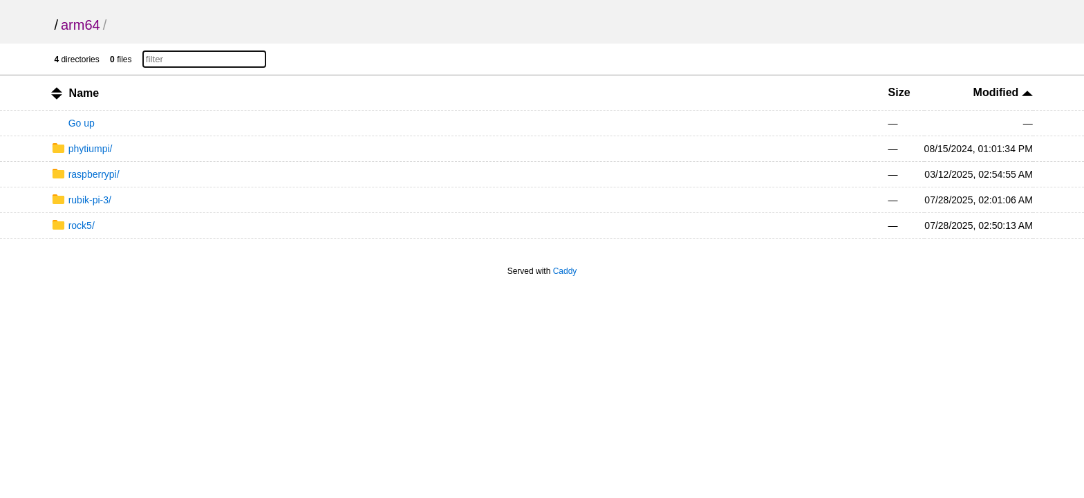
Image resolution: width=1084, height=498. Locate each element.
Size (899, 92)
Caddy (565, 271)
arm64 (80, 25)
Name (84, 93)
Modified (1003, 92)
